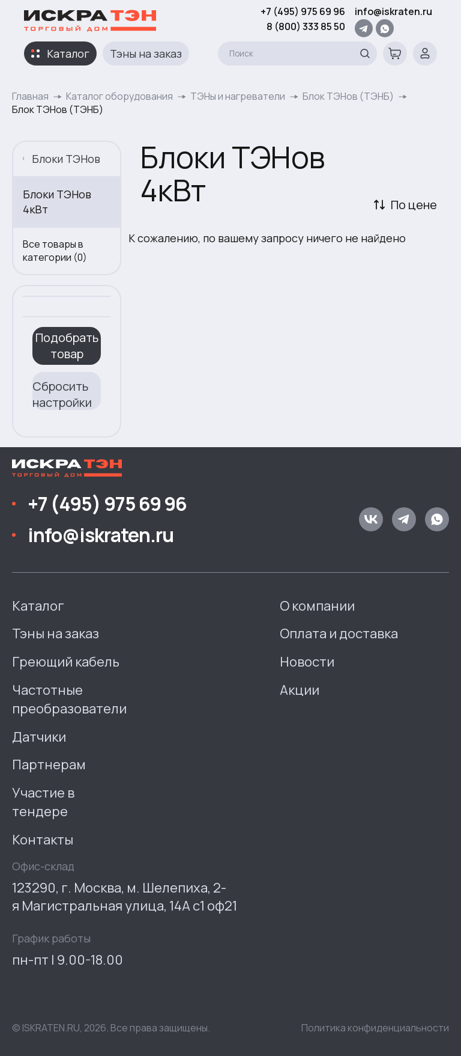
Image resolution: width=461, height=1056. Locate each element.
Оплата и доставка (339, 633)
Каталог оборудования (119, 96)
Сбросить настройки (62, 394)
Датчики (39, 737)
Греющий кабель (65, 662)
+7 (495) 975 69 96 (303, 11)
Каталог (68, 53)
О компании (317, 606)
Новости (307, 662)
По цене (414, 205)
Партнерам (49, 764)
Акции (299, 690)
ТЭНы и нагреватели (237, 96)
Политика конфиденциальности (375, 1027)
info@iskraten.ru (393, 11)
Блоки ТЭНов (61, 158)
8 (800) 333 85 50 (306, 26)
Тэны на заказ (146, 53)
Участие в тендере (43, 802)
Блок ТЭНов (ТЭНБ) (348, 96)
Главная (30, 96)
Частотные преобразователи (69, 699)
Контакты (42, 840)
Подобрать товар (66, 345)
